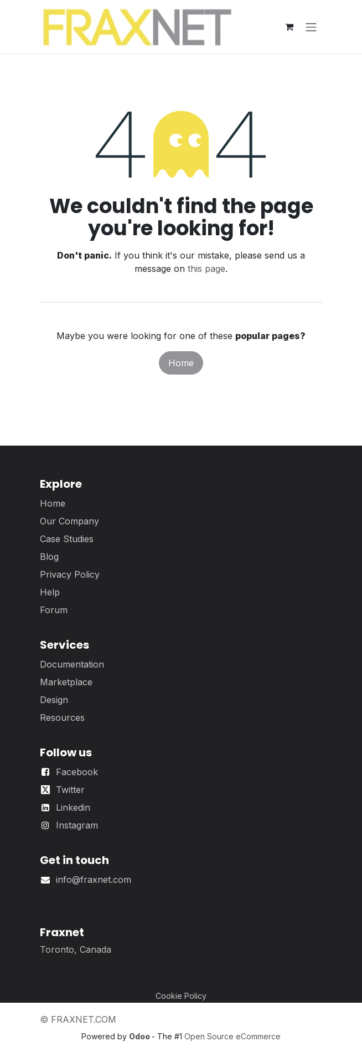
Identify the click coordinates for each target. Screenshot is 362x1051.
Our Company (69, 521)
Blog (49, 556)
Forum (54, 609)
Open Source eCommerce (232, 1036)
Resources (62, 717)
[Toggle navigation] (311, 26)
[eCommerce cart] (289, 27)
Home (181, 362)
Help (50, 592)
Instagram (77, 825)
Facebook (77, 771)
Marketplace (66, 682)
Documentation (72, 664)
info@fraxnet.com (93, 879)
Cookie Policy (181, 996)
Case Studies (67, 538)
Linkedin (73, 807)
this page (206, 268)
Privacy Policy (70, 574)
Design (54, 699)
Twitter (70, 789)
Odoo (140, 1036)
